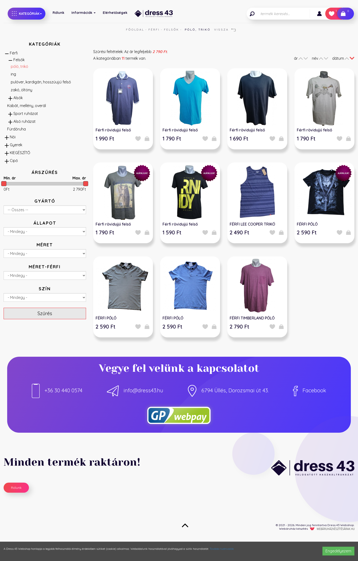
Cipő (14, 160)
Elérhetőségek (115, 13)
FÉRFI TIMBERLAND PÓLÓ (252, 318)
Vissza (225, 29)
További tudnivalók (222, 548)
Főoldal (135, 29)
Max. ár (79, 178)
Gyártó (44, 201)
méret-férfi (45, 267)
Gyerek (16, 144)
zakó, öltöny (21, 89)
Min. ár (10, 178)
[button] (319, 14)
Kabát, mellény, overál (26, 105)
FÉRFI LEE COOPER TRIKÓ (252, 224)
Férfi (154, 29)
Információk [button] (83, 13)
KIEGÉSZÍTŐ (20, 152)
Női (13, 137)
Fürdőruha (16, 129)
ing (13, 74)
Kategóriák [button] (27, 13)
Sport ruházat (25, 113)
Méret (45, 245)
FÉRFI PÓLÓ (307, 224)
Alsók (18, 97)
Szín (45, 288)
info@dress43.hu (135, 390)
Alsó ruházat (24, 121)
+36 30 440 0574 (57, 390)
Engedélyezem (338, 551)
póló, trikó (19, 66)
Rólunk (58, 13)
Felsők (171, 29)
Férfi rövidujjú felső (113, 130)
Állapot (44, 223)
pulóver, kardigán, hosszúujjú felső (41, 82)
